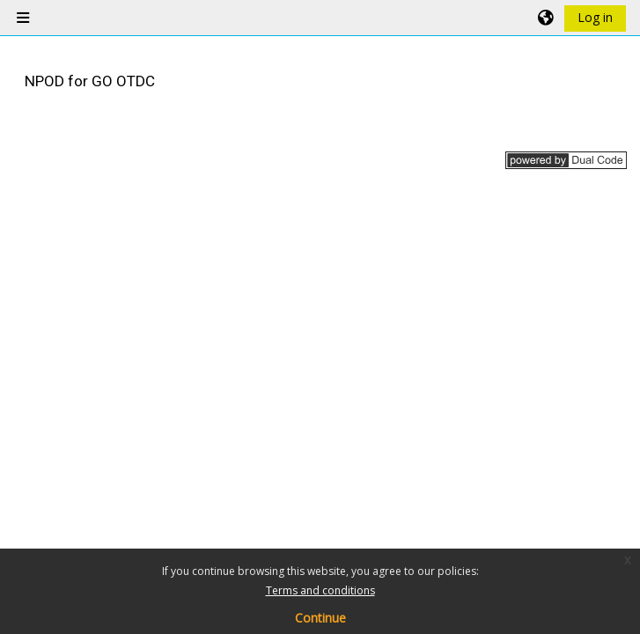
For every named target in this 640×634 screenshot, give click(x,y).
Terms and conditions (320, 590)
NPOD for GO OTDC (90, 81)
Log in (595, 17)
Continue (320, 617)
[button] (546, 17)
